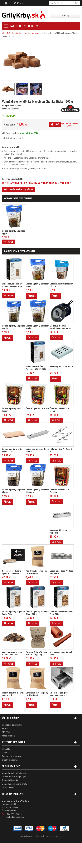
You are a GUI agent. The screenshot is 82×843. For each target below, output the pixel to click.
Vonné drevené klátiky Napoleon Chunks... (12, 653)
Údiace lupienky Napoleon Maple (37, 284)
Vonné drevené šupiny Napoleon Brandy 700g (12, 284)
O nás (4, 752)
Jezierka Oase (8, 787)
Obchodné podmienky (12, 725)
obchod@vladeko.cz (15, 817)
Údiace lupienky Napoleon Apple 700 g (13, 612)
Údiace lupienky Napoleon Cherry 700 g (37, 612)
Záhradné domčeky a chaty (14, 784)
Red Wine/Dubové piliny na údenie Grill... (36, 572)
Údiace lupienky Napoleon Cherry (13, 490)
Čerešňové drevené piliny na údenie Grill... (37, 693)
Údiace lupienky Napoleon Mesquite (37, 490)
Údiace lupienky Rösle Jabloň (59, 409)
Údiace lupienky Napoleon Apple (13, 232)
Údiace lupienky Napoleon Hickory (61, 284)
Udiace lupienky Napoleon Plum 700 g (61, 612)
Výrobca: (6, 109)
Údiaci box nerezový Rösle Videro (37, 450)
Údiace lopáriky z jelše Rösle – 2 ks (12, 450)
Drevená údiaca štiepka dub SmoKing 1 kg (36, 653)
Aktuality (6, 749)
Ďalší (40, 89)
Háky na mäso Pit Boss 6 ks (61, 450)
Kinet (60, 836)
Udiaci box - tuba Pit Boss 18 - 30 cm (61, 572)
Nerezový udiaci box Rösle (61, 366)
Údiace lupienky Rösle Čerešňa (59, 490)
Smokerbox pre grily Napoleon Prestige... (59, 693)
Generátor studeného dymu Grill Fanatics (11, 572)
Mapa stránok (8, 736)
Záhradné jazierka (10, 780)
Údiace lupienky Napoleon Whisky (13, 326)
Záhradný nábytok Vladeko (14, 773)
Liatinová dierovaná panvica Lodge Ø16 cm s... (61, 326)
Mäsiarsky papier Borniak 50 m (61, 653)
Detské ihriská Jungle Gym (14, 776)
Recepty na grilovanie (11, 756)
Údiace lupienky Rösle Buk (37, 408)
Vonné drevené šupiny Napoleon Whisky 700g (36, 367)
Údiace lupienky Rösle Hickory (12, 409)
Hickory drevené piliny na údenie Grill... (13, 693)
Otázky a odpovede (11, 760)
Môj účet (6, 732)
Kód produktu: (8, 106)
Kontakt (21, 3)
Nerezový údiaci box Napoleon (59, 531)
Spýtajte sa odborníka (15, 138)
